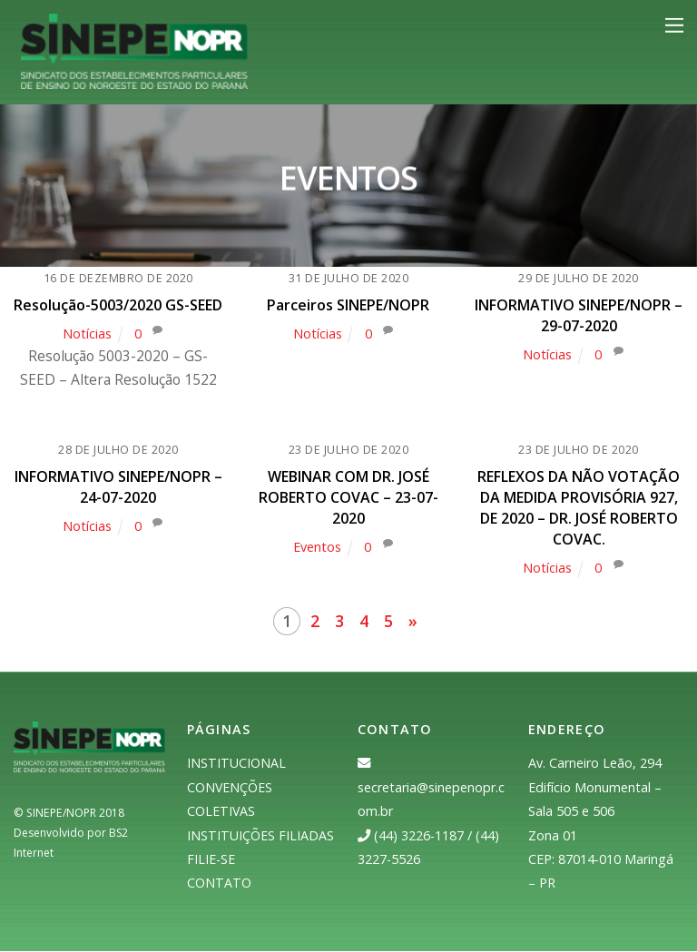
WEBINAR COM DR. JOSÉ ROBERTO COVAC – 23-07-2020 (348, 500)
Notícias (86, 335)
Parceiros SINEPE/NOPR (348, 307)
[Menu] (674, 25)
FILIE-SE (211, 860)
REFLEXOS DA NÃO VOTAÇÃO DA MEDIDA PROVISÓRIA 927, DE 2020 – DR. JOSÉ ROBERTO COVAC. (578, 510)
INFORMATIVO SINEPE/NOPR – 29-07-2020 (578, 317)
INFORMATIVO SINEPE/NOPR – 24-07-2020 (118, 490)
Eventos (316, 548)
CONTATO (219, 884)
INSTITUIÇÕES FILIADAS (260, 836)
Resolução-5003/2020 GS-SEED (118, 307)
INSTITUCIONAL (236, 764)
